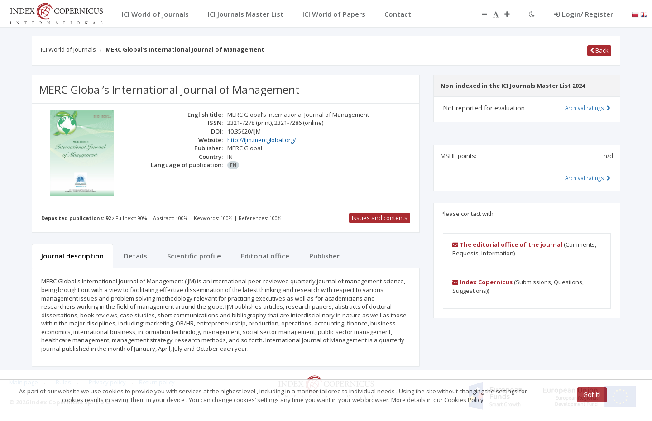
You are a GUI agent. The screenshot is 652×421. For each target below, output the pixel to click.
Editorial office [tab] (265, 255)
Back (599, 50)
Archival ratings (588, 107)
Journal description (72, 255)
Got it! (592, 394)
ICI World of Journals (68, 49)
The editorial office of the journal (507, 244)
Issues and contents (380, 218)
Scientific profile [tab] (194, 255)
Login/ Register (583, 14)
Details (135, 255)
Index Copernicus (482, 282)
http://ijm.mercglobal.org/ (261, 140)
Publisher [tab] (324, 255)
